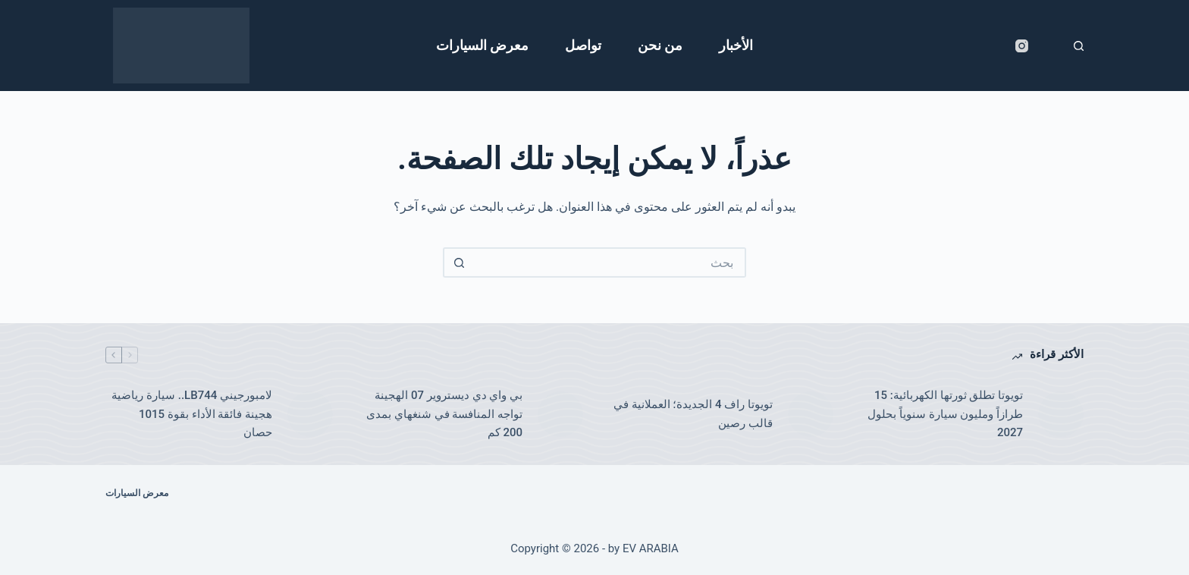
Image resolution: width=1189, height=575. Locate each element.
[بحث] (1079, 46)
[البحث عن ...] (609, 262)
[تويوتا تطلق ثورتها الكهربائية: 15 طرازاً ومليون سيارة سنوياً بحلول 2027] (1061, 414)
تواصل (583, 45)
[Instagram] (1021, 45)
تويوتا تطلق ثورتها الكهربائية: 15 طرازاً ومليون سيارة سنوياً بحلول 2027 (945, 414)
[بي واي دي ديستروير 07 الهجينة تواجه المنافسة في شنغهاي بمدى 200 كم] (560, 414)
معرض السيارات (482, 45)
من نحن (660, 45)
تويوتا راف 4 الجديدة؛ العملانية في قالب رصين (693, 413)
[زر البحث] (458, 262)
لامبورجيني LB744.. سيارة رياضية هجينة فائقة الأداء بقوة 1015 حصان (191, 414)
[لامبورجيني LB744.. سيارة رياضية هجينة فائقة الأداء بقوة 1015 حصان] (310, 414)
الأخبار (736, 45)
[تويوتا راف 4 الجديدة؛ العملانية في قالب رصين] (810, 414)
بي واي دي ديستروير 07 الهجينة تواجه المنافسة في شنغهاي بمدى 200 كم (444, 414)
